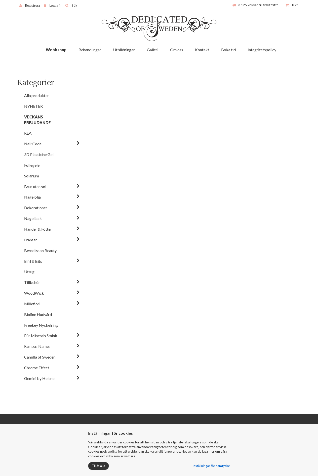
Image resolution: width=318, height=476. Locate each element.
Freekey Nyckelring (41, 325)
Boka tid (228, 49)
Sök (74, 5)
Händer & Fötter (38, 229)
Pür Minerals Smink (40, 335)
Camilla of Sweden (39, 357)
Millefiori (32, 303)
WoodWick (34, 293)
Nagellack (33, 218)
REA (28, 133)
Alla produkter (36, 95)
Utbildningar (124, 49)
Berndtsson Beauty (40, 250)
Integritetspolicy (262, 49)
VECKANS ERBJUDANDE (37, 119)
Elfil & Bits (33, 261)
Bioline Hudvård (38, 314)
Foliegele (32, 165)
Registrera (32, 5)
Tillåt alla (98, 466)
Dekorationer (35, 207)
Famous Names (37, 346)
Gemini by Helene (39, 378)
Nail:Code (32, 143)
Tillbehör (32, 282)
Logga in (55, 5)
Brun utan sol (35, 186)
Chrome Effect (36, 367)
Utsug (29, 271)
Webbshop (56, 49)
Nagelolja (32, 197)
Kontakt (202, 49)
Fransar (30, 239)
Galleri (152, 49)
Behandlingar (90, 49)
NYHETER (33, 106)
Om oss (176, 49)
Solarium (31, 175)
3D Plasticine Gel (38, 154)
